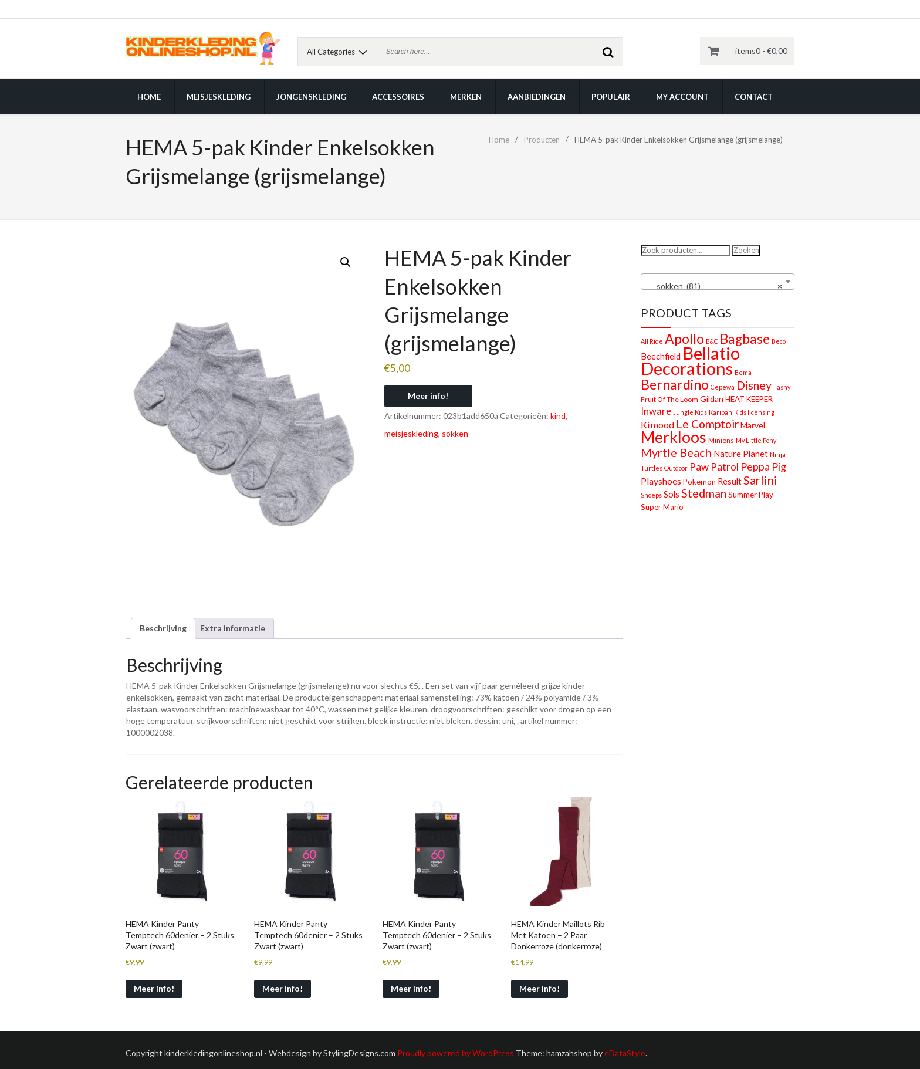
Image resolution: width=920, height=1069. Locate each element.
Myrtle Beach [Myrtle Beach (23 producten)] (676, 452)
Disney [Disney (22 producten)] (754, 385)
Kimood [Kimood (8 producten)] (657, 424)
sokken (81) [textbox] (714, 286)
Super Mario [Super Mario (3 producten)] (662, 507)
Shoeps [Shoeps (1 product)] (651, 495)
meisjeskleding (411, 433)
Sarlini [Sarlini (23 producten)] (760, 480)
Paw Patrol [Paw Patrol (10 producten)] (714, 467)
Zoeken (746, 250)
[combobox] (718, 281)
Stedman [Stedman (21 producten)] (703, 493)
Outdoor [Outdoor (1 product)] (676, 468)
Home (149, 97)
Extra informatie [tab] (232, 628)
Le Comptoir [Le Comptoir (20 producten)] (707, 424)
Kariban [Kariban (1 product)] (720, 412)
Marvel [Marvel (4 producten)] (752, 425)
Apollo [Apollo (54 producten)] (684, 338)
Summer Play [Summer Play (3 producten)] (750, 494)
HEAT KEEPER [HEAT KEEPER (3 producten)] (749, 399)
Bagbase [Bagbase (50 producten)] (745, 339)
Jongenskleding (311, 97)
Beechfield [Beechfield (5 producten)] (661, 356)
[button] (345, 262)
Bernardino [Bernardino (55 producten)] (675, 384)
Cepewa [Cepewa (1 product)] (723, 387)
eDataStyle (624, 1053)
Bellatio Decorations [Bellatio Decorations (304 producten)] (690, 360)
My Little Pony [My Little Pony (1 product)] (756, 440)
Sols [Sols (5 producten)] (671, 494)
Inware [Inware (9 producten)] (656, 411)
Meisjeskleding (219, 97)
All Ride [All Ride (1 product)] (652, 341)
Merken (466, 97)
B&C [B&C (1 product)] (712, 341)
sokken (455, 433)
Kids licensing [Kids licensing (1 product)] (754, 412)
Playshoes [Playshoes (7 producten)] (661, 480)
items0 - (761, 51)
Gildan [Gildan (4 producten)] (711, 399)
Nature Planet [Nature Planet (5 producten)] (740, 453)
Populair (610, 97)
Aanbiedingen (537, 97)
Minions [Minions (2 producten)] (721, 440)
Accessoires (398, 97)
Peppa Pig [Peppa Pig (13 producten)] (763, 466)
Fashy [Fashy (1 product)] (781, 387)
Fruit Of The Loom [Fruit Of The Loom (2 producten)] (669, 399)
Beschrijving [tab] (163, 628)
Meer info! (428, 396)
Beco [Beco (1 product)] (779, 341)
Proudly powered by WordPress (455, 1053)
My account (682, 97)
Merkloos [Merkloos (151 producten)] (673, 437)
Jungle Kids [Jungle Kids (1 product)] (690, 412)
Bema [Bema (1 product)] (743, 372)
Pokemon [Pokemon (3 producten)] (699, 481)
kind (558, 416)
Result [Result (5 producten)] (730, 481)
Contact (754, 97)
